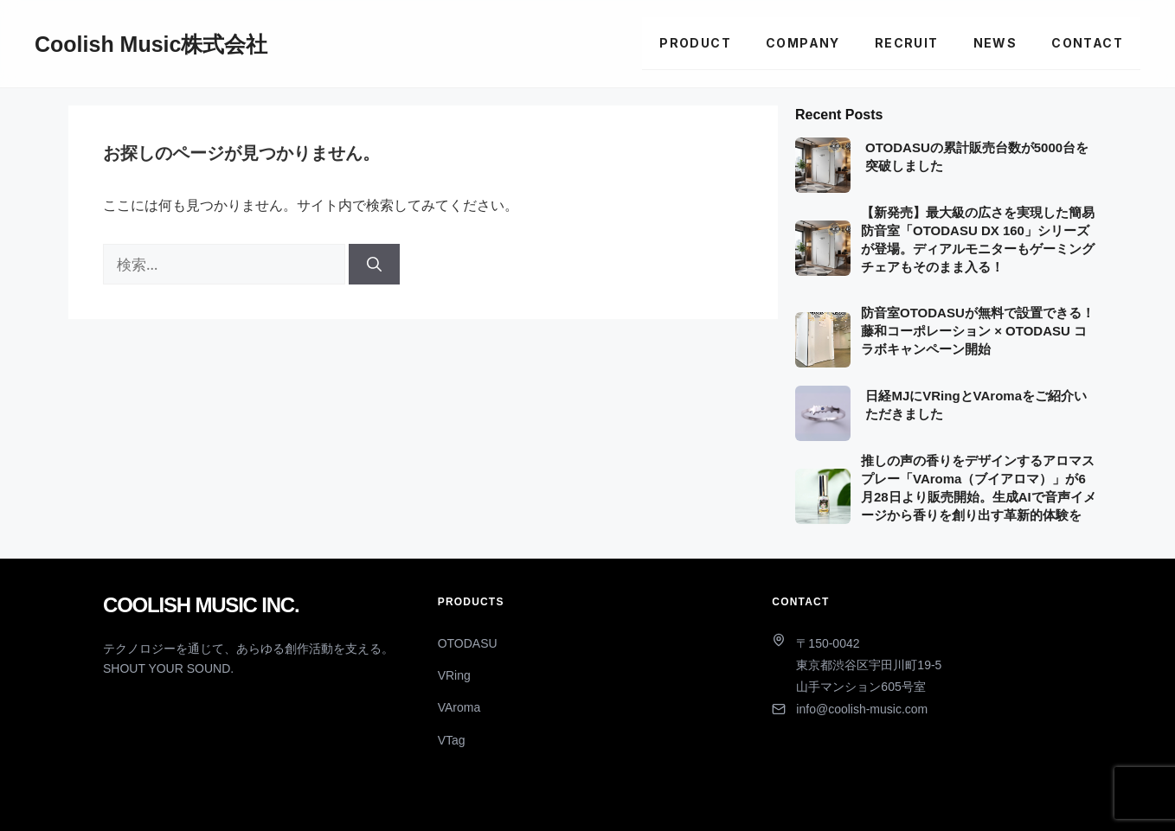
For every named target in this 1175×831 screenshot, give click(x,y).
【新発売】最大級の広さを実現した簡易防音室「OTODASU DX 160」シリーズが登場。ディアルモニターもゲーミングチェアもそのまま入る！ (978, 239)
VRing (454, 675)
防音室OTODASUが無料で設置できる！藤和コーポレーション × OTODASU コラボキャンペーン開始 (978, 330)
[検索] (374, 264)
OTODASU (468, 643)
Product (695, 42)
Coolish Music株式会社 (151, 44)
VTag (452, 740)
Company (803, 42)
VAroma (459, 707)
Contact (1087, 42)
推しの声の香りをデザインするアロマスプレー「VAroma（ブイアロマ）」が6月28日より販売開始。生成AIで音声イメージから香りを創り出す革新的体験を (978, 487)
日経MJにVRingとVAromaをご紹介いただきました (976, 404)
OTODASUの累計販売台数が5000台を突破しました (976, 156)
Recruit (907, 42)
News (995, 42)
